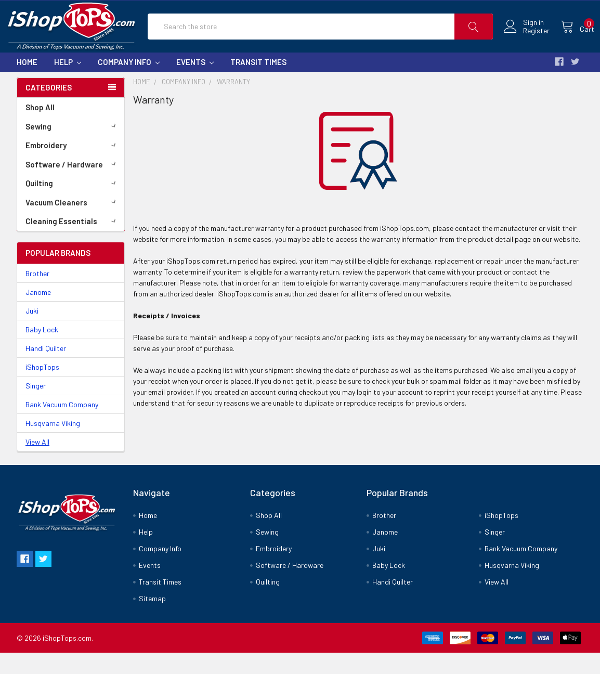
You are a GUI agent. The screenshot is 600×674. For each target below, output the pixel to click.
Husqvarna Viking (52, 444)
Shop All (40, 128)
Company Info (129, 83)
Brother (37, 295)
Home (27, 83)
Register (525, 41)
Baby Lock (41, 351)
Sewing (72, 147)
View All (37, 463)
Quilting (72, 204)
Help (67, 83)
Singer (35, 407)
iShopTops (42, 388)
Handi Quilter (45, 370)
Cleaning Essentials (72, 242)
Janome (38, 313)
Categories (48, 109)
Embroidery (72, 166)
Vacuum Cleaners (72, 223)
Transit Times (258, 83)
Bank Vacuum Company (61, 426)
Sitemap (152, 619)
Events (195, 83)
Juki (31, 332)
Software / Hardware (72, 185)
